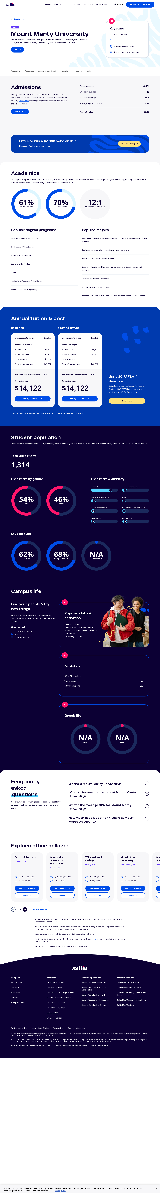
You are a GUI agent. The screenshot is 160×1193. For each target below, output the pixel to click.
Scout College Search (56, 982)
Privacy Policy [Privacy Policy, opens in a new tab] (60, 1191)
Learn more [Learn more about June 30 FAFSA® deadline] (127, 401)
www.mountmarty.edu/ (21, 637)
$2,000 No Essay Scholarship (94, 982)
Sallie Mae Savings (125, 1005)
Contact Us (15, 987)
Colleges (47, 5)
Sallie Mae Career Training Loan (131, 1000)
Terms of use (58, 1028)
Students (64, 71)
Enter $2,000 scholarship (140, 4)
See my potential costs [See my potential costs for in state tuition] (32, 399)
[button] (76, 1028)
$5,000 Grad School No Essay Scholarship (94, 988)
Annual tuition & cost (47, 71)
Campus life (77, 71)
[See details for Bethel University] (27, 888)
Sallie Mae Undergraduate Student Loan (132, 993)
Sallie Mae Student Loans (128, 982)
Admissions (16, 71)
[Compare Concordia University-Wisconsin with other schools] (62, 895)
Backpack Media (18, 1002)
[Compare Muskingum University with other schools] (133, 895)
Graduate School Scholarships (59, 997)
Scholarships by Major (56, 1008)
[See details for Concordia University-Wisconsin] (62, 888)
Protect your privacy (19, 1028)
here (95, 939)
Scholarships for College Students (61, 992)
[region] (80, 1189)
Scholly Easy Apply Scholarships (96, 1000)
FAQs (89, 71)
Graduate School (60, 5)
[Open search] (118, 4)
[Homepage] (23, 4)
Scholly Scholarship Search (93, 995)
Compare (17, 50)
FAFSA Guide (52, 1013)
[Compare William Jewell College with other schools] (97, 895)
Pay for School (101, 5)
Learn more (18, 112)
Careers (14, 997)
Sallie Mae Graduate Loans (129, 987)
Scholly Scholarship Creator (94, 1005)
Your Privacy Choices (41, 1028)
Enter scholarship (128, 144)
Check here (24, 100)
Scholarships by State (56, 1002)
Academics (29, 71)
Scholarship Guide (54, 987)
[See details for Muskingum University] (133, 888)
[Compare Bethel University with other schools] (27, 895)
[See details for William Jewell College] (97, 888)
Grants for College (54, 1018)
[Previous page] (13, 909)
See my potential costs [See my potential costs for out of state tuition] (79, 399)
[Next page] (25, 909)
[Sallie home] (80, 969)
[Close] (156, 1188)
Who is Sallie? (17, 982)
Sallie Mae (15, 992)
